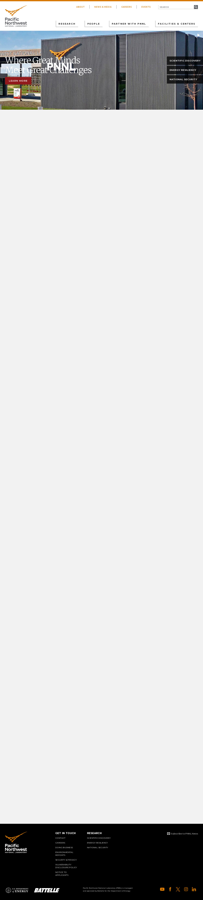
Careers (126, 7)
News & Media (103, 7)
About (80, 7)
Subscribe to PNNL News (184, 833)
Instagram (186, 889)
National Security (97, 847)
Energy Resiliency (97, 843)
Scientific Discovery (99, 838)
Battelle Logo (47, 890)
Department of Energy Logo (17, 890)
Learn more (18, 80)
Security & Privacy (66, 860)
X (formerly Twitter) (178, 889)
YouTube (162, 889)
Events (146, 7)
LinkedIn (194, 889)
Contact (60, 838)
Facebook (170, 889)
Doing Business (64, 847)
